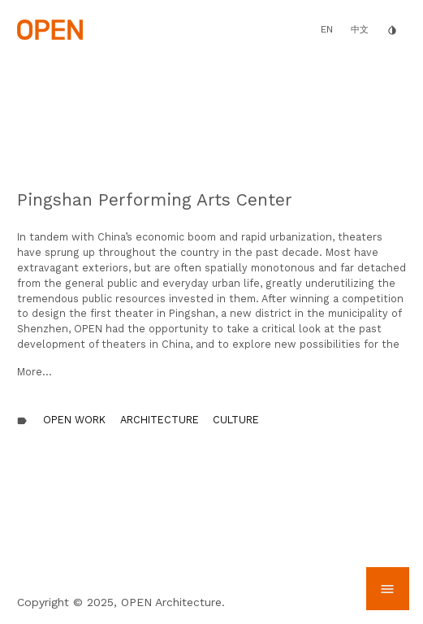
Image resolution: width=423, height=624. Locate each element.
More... (34, 372)
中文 (360, 29)
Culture (236, 420)
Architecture (159, 420)
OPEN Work (74, 420)
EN (327, 29)
